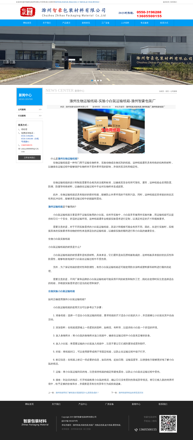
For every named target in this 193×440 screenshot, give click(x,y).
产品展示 (66, 23)
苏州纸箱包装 (76, 429)
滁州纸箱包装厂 (158, 107)
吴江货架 (87, 429)
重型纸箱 (95, 2)
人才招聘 (125, 23)
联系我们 (173, 2)
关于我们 (47, 23)
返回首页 (166, 2)
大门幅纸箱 (81, 2)
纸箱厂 (91, 425)
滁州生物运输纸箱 (67, 158)
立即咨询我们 (29, 158)
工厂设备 (105, 23)
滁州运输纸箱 (55, 206)
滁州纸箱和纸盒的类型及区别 (131, 393)
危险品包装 (73, 2)
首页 (167, 91)
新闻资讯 (86, 23)
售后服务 (145, 23)
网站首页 (27, 23)
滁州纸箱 (58, 2)
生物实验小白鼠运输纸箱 (61, 291)
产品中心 (83, 404)
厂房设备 (109, 404)
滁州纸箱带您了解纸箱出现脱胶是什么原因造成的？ (77, 393)
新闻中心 (136, 404)
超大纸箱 (89, 2)
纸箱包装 (65, 2)
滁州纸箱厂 (146, 107)
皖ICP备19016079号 (70, 421)
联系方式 (164, 23)
